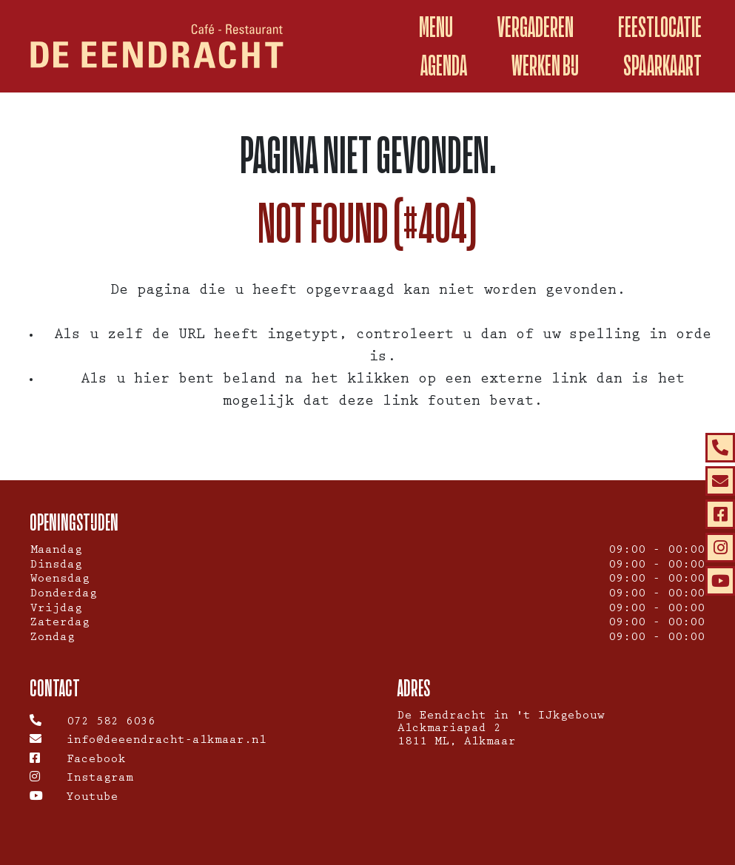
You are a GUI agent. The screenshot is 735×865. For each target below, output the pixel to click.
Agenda (443, 65)
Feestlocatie (660, 27)
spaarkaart (662, 65)
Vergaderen (535, 27)
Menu (436, 27)
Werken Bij (545, 65)
